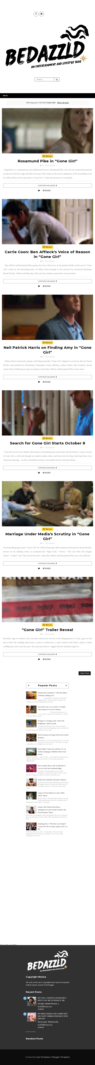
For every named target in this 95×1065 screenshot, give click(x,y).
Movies (47, 156)
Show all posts (63, 102)
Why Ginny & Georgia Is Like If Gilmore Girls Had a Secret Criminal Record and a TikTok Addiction (53, 1016)
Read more (49, 1007)
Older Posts (84, 673)
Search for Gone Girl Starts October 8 (47, 443)
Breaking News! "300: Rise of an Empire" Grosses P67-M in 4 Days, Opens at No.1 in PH (52, 826)
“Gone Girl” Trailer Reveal (47, 630)
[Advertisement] (47, 855)
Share (48, 191)
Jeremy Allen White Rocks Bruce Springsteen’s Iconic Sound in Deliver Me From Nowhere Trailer (52, 809)
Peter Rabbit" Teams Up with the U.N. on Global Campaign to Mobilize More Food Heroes (52, 751)
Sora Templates (43, 1057)
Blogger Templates (61, 1057)
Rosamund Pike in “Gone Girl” (47, 161)
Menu (5, 96)
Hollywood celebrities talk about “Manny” (52, 780)
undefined (41, 1009)
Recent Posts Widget (30, 1031)
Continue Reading (47, 185)
